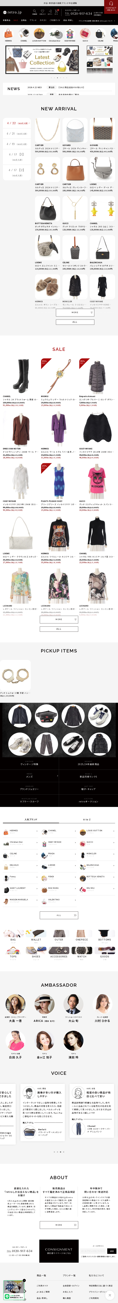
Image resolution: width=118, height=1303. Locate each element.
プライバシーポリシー (98, 1291)
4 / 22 (18, 123)
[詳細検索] (34, 12)
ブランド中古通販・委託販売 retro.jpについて (95, 21)
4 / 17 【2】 (17, 172)
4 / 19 (17, 144)
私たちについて (96, 1275)
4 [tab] (63, 1152)
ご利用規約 (94, 1298)
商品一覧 (41, 1275)
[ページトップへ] (109, 1295)
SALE (16, 20)
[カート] (56, 12)
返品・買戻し (68, 20)
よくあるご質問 (43, 1291)
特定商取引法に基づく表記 (101, 1285)
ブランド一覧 (69, 1275)
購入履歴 (67, 1298)
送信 (112, 1251)
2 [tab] (57, 1152)
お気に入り (68, 1291)
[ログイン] (50, 12)
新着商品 (6, 20)
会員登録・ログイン (71, 1285)
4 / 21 (17, 134)
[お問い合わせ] (111, 7)
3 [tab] (60, 1152)
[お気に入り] (42, 12)
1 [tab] (54, 1152)
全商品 (24, 20)
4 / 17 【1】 (17, 157)
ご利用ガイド (55, 20)
